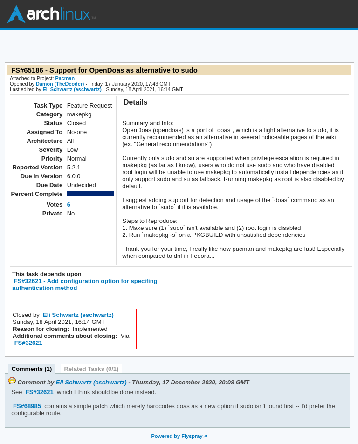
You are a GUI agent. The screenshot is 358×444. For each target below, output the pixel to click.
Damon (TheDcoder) (60, 84)
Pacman (65, 78)
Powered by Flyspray (176, 436)
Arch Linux (51, 14)
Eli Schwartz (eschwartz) (71, 89)
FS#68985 (27, 406)
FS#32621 (28, 342)
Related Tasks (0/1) (91, 368)
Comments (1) (32, 368)
